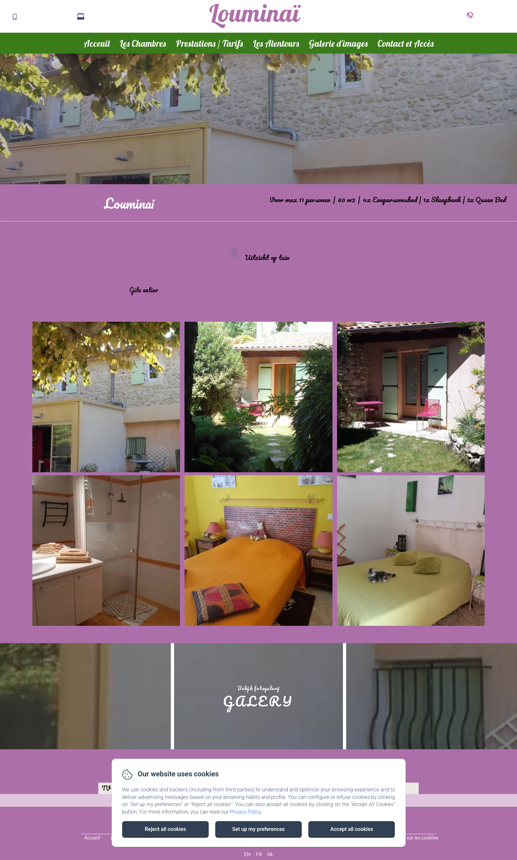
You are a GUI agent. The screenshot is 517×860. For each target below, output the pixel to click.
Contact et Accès (406, 43)
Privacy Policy (245, 812)
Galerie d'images (338, 43)
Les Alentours (276, 43)
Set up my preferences (258, 829)
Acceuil (97, 43)
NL (270, 854)
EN (247, 854)
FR (259, 854)
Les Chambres (143, 43)
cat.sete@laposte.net (115, 17)
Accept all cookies (351, 829)
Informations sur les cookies (407, 837)
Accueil (92, 837)
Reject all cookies (165, 829)
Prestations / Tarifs (209, 43)
